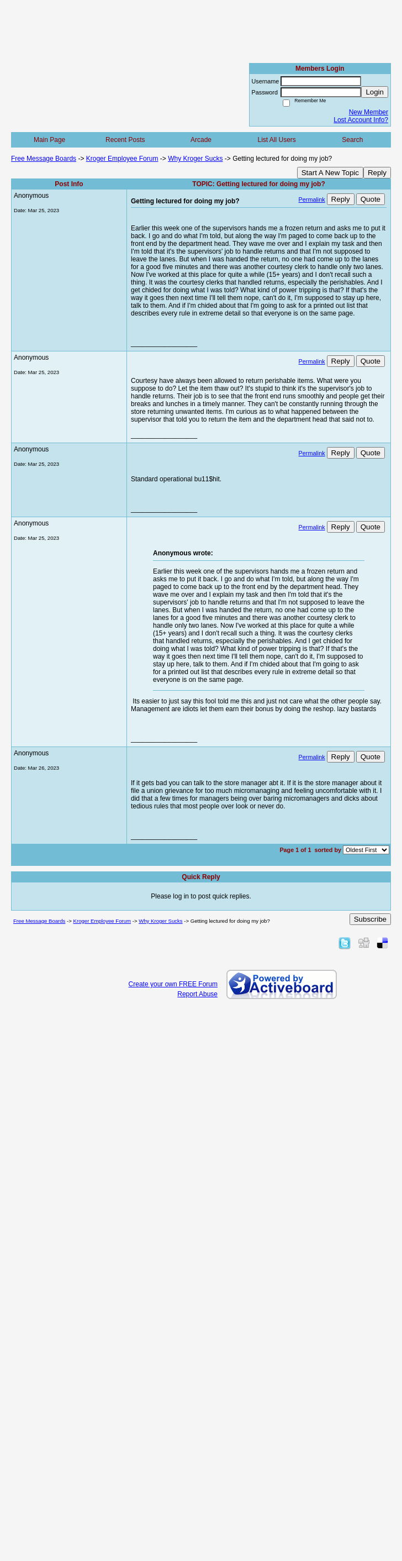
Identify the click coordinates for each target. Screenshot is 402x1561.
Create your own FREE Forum (173, 984)
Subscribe (370, 919)
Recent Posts (125, 140)
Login (375, 92)
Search (352, 140)
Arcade (201, 140)
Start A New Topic (330, 173)
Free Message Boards (43, 158)
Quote (370, 199)
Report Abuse (197, 994)
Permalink (312, 199)
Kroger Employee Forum (122, 158)
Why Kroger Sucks (195, 158)
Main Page (49, 140)
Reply (377, 173)
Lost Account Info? (361, 120)
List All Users (276, 140)
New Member (368, 112)
